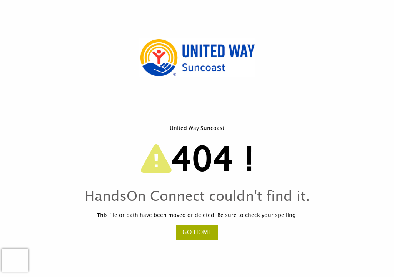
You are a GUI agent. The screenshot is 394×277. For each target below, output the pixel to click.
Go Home (197, 232)
